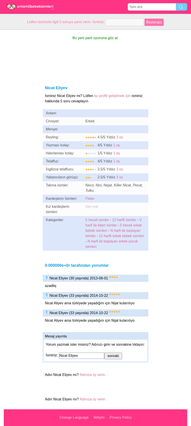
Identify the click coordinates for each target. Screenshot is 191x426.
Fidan (89, 198)
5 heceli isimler (97, 220)
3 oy (119, 137)
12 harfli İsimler (124, 220)
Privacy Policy (121, 417)
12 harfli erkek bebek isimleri (121, 236)
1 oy (116, 145)
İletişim (99, 417)
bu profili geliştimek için (112, 96)
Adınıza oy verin (92, 375)
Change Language (74, 417)
